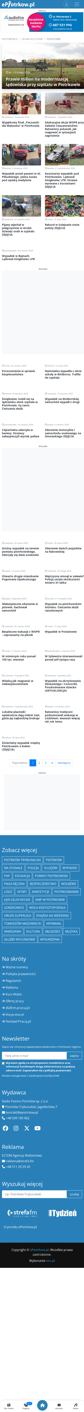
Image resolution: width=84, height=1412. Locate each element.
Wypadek (69, 868)
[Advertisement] (42, 312)
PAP (7, 876)
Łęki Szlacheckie (17, 900)
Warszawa (12, 931)
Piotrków (54, 860)
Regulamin (13, 981)
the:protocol (15, 1014)
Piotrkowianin (66, 892)
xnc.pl (50, 1261)
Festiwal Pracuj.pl (18, 1021)
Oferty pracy (15, 1001)
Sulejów (50, 868)
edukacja (22, 876)
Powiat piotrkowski (51, 876)
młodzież (52, 931)
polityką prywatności (58, 1070)
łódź (8, 892)
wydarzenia (50, 939)
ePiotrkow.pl (10, 39)
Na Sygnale (13, 868)
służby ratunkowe (19, 939)
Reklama (12, 987)
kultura (33, 931)
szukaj (74, 1194)
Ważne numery (17, 967)
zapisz (74, 1056)
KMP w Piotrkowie (50, 900)
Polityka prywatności (21, 974)
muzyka (71, 931)
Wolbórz (68, 884)
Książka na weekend (52, 915)
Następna (64, 763)
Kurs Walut (14, 994)
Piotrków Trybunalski (22, 860)
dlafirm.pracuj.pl (18, 1008)
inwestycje (40, 892)
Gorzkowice (14, 907)
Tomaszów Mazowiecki (22, 923)
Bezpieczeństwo (43, 884)
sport (22, 892)
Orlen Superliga (17, 915)
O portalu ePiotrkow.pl (20, 1227)
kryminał (53, 923)
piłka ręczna (14, 884)
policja (33, 868)
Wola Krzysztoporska (47, 907)
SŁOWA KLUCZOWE (32, 39)
